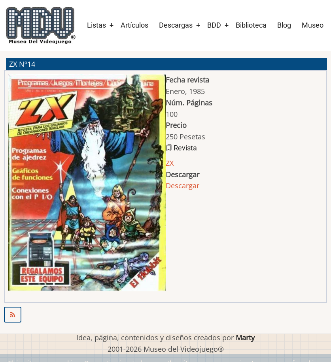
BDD (214, 25)
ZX (170, 163)
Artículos (134, 25)
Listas (96, 25)
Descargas (176, 25)
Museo (312, 25)
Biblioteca (251, 25)
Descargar (182, 185)
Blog (284, 25)
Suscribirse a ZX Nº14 (165, 315)
